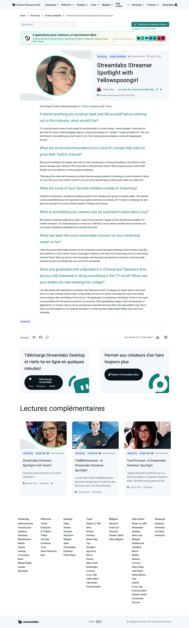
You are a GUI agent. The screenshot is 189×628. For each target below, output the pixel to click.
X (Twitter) (46, 531)
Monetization (24, 539)
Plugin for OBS (93, 523)
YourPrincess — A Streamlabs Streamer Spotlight (146, 463)
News (20, 559)
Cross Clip (91, 574)
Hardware (23, 535)
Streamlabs (170, 5)
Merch (89, 555)
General (136, 559)
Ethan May (44, 483)
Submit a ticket (139, 594)
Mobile (21, 543)
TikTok (44, 523)
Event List (114, 527)
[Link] (47, 337)
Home (22, 16)
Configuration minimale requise (143, 29)
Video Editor (92, 578)
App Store (68, 535)
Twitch (84, 106)
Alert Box (113, 523)
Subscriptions (139, 574)
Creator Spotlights (53, 16)
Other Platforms (49, 551)
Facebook (46, 543)
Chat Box (113, 531)
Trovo (43, 547)
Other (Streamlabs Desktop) (69, 547)
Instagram (94, 106)
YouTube (45, 539)
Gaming (22, 551)
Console (136, 563)
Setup (66, 523)
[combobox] (48, 24)
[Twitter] (34, 338)
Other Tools (92, 563)
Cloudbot (90, 547)
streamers (25, 321)
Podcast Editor (93, 586)
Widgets (67, 539)
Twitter (108, 106)
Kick (43, 555)
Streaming (35, 16)
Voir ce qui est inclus (123, 40)
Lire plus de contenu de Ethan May (138, 89)
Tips (88, 543)
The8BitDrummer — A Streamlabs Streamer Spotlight (89, 465)
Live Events (23, 555)
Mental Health (25, 563)
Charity (21, 547)
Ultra (88, 527)
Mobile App (91, 539)
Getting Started (25, 523)
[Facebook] (40, 338)
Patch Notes (69, 555)
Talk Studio (91, 582)
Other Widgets (116, 539)
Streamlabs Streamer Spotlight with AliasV (37, 463)
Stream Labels (116, 535)
